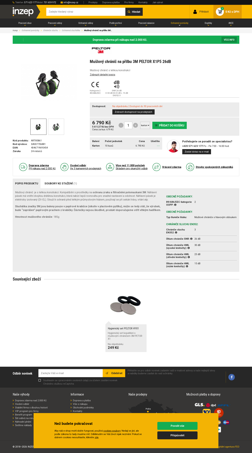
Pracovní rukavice (146, 23)
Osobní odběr (22, 404)
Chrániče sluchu (50, 30)
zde (97, 437)
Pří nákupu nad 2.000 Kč (42, 167)
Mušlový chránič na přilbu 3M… (98, 30)
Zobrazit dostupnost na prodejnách (133, 111)
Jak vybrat (157, 2)
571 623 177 (30, 2)
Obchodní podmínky (83, 407)
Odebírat (116, 373)
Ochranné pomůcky (179, 23)
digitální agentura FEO (228, 446)
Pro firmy (129, 2)
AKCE (231, 23)
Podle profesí (115, 23)
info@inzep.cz (71, 2)
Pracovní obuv (25, 23)
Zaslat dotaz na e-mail (197, 151)
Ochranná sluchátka (71, 30)
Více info (229, 39)
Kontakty (143, 2)
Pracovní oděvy (55, 23)
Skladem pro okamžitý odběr (132, 167)
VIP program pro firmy (27, 411)
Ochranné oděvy (85, 23)
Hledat (136, 11)
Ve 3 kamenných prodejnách (85, 167)
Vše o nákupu (80, 404)
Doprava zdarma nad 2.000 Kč (31, 400)
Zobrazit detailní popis (102, 74)
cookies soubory (112, 430)
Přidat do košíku (171, 125)
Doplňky (208, 23)
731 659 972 (50, 2)
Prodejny (93, 2)
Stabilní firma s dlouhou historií (31, 407)
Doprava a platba (111, 2)
